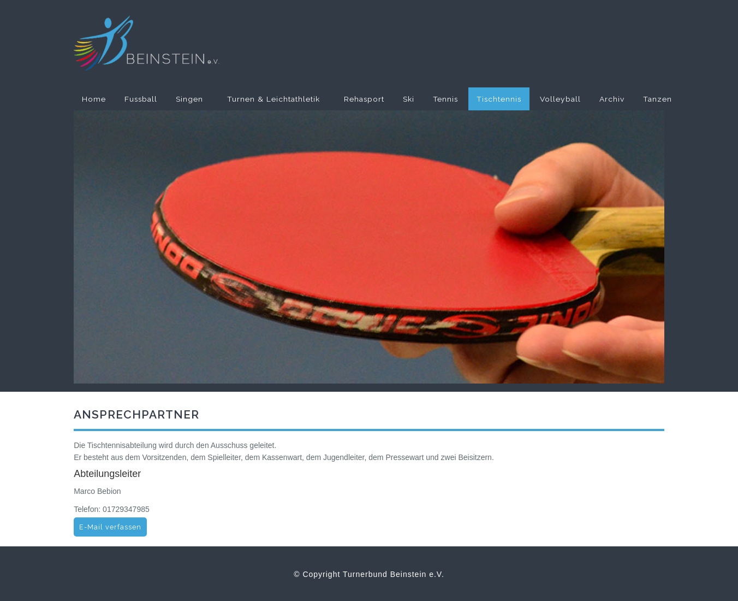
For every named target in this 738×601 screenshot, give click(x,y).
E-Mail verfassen (110, 527)
